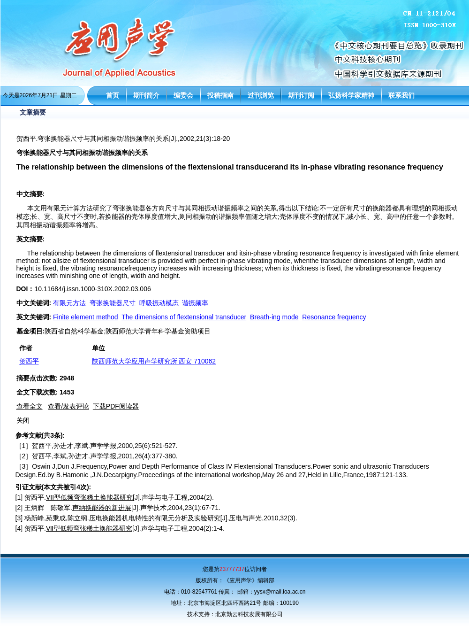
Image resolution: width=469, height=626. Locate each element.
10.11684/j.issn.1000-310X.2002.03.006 (92, 289)
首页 (112, 95)
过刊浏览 (261, 95)
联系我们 (401, 95)
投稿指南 (220, 95)
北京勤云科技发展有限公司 (249, 614)
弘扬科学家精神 (351, 95)
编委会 (183, 95)
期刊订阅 (301, 95)
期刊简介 (146, 95)
